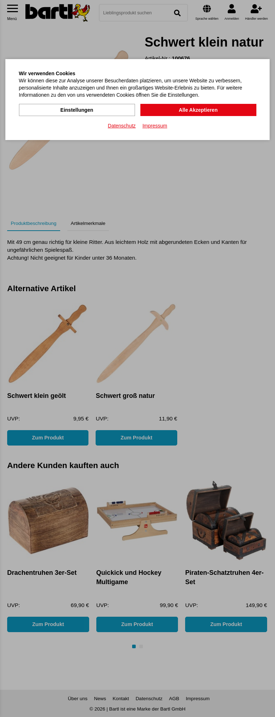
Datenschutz (122, 126)
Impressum (155, 126)
